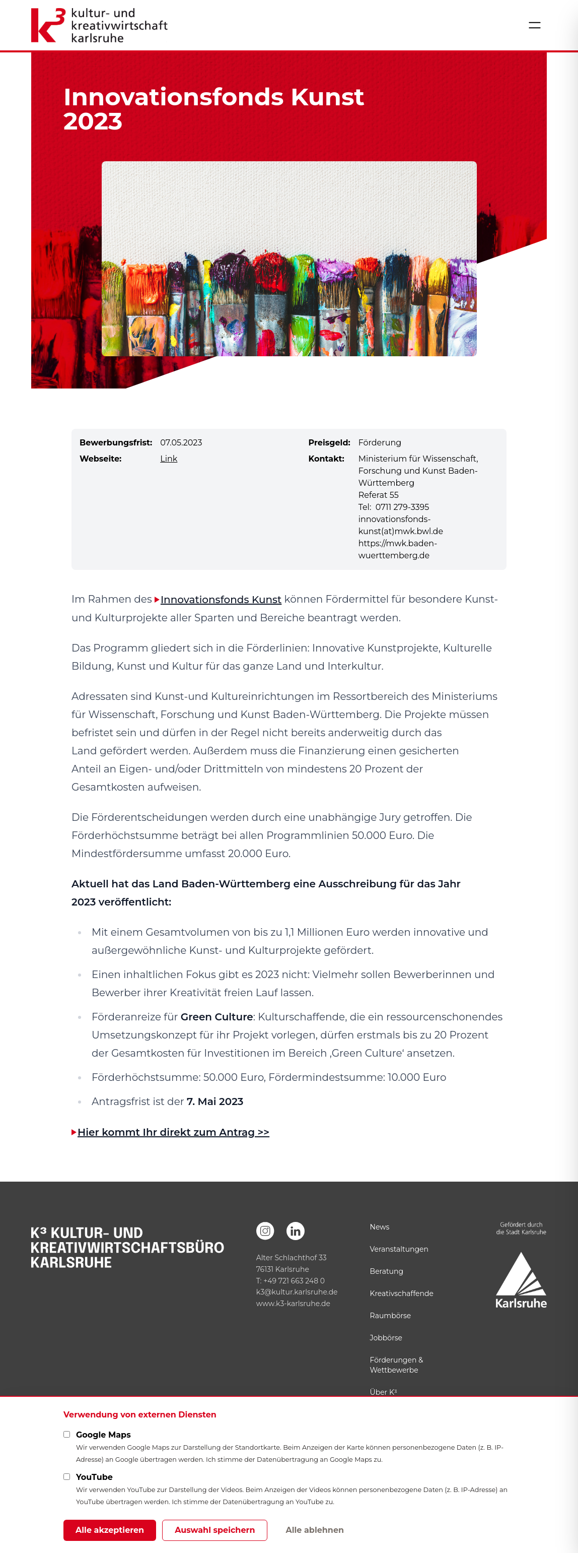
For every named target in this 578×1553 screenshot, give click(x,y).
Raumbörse (390, 1315)
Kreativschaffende (402, 1293)
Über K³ (383, 1392)
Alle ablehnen (314, 1530)
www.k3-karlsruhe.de (293, 1303)
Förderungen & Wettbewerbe (396, 1365)
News (380, 1227)
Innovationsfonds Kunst (221, 600)
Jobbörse (386, 1337)
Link (168, 459)
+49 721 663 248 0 (294, 1280)
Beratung (386, 1271)
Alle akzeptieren (110, 1530)
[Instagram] (265, 1231)
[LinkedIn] (295, 1231)
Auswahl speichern (215, 1530)
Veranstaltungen (399, 1249)
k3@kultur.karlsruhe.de (297, 1292)
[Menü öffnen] (535, 25)
